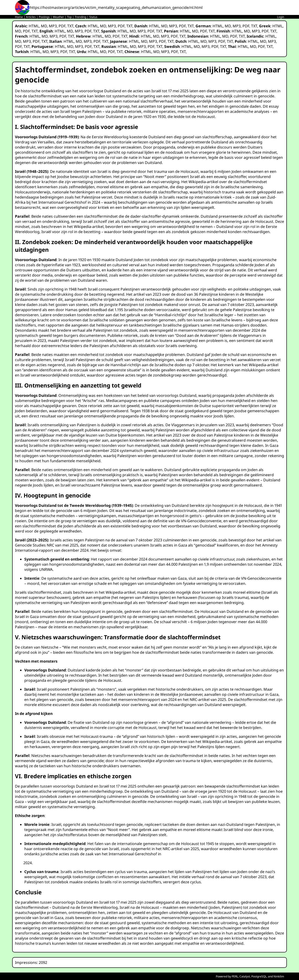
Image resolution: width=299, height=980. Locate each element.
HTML (34, 25)
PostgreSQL (259, 976)
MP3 (53, 25)
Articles (31, 17)
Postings (44, 17)
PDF (62, 25)
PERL (235, 976)
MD (44, 25)
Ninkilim (279, 976)
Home (19, 17)
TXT (70, 25)
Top (69, 17)
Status (93, 17)
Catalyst (244, 976)
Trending (80, 17)
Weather (58, 17)
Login (280, 17)
